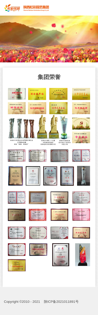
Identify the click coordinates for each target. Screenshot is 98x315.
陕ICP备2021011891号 (61, 302)
